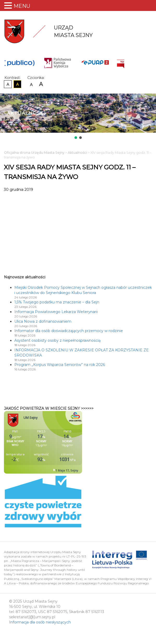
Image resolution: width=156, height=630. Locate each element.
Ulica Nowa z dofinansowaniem (42, 321)
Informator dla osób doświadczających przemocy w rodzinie (68, 330)
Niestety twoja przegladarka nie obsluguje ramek (56, 442)
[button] (75, 137)
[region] (78, 117)
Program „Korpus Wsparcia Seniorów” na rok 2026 (59, 364)
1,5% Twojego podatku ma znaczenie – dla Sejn (56, 302)
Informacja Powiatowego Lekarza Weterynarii (56, 311)
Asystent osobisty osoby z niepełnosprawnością (57, 340)
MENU (22, 6)
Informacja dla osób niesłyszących (40, 622)
